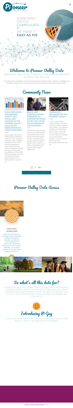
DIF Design (46, 404)
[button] (36, 172)
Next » (39, 167)
